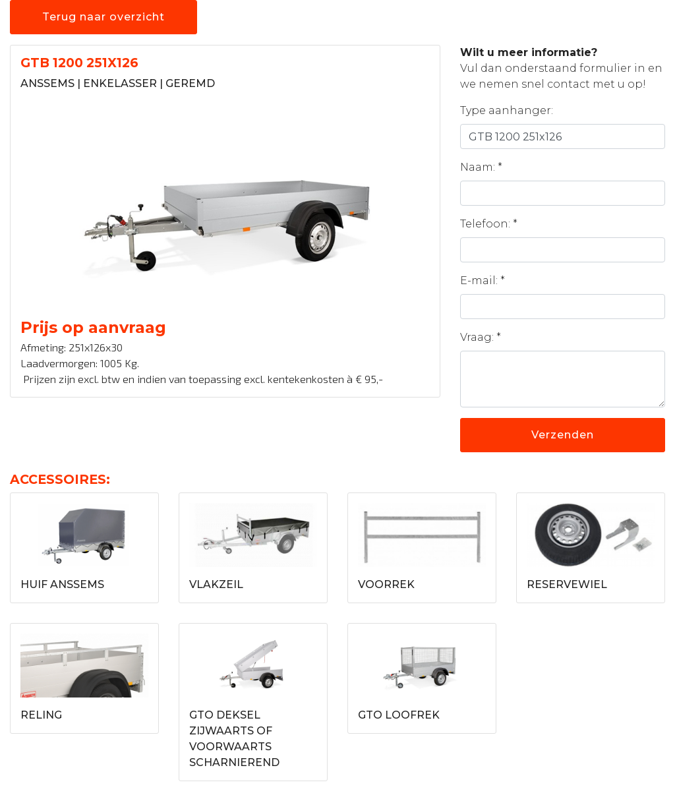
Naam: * (481, 167)
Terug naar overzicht (103, 17)
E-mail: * (482, 280)
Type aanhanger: (506, 110)
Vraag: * (480, 337)
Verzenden (562, 435)
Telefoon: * (488, 224)
